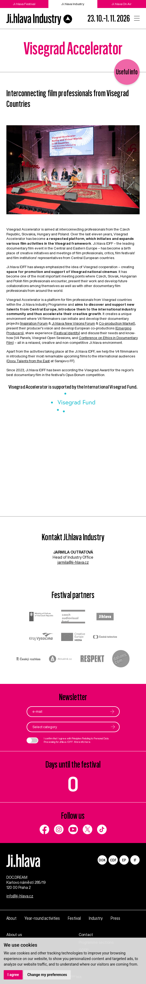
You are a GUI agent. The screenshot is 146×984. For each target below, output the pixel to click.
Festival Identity (67, 333)
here (87, 742)
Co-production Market (116, 323)
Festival (74, 918)
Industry (96, 918)
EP (124, 860)
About (11, 918)
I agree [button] (13, 975)
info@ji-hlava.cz (19, 896)
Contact (86, 935)
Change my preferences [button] (47, 975)
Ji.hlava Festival (24, 3)
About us (14, 935)
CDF (113, 860)
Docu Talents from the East (28, 361)
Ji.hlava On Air (122, 3)
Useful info (127, 71)
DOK (102, 860)
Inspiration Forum (34, 323)
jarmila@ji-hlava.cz (73, 562)
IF (135, 860)
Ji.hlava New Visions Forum (73, 323)
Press (115, 918)
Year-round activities (42, 918)
